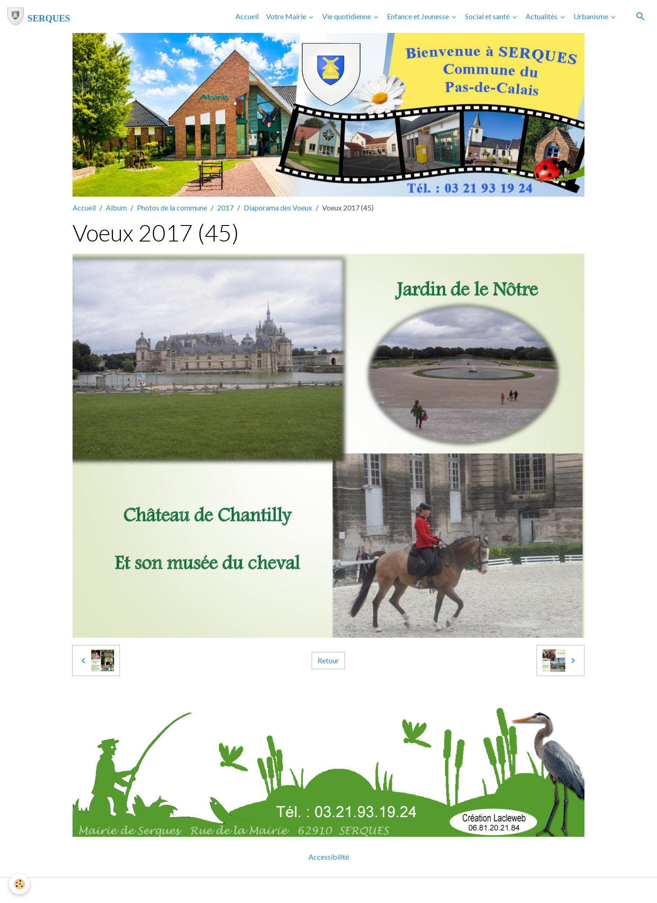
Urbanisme (592, 16)
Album (116, 207)
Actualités (542, 16)
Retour (328, 660)
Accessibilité (328, 856)
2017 (225, 207)
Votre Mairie (287, 16)
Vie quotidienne (347, 16)
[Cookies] (19, 884)
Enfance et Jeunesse (418, 16)
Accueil (247, 16)
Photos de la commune (172, 207)
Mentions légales (292, 890)
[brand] (38, 16)
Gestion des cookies (359, 890)
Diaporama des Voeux (278, 207)
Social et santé (488, 16)
